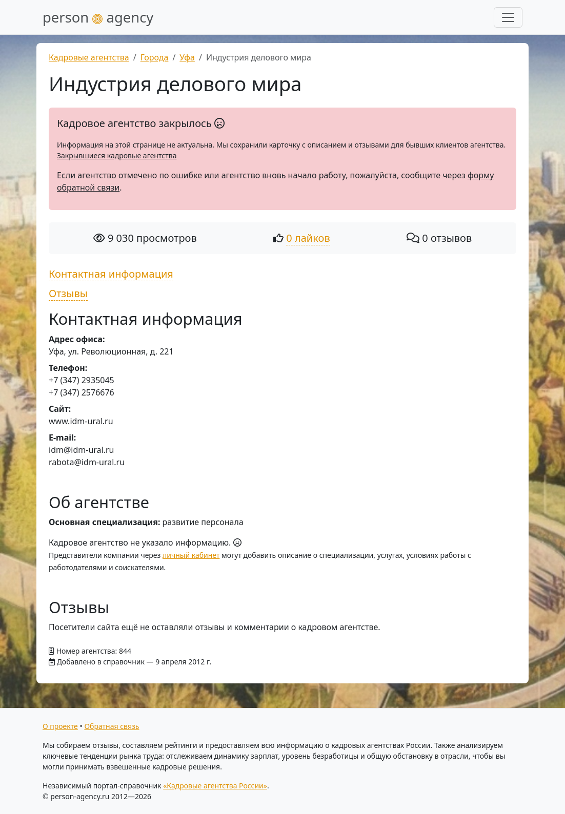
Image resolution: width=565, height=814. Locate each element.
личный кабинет (191, 555)
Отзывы (68, 293)
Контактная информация (111, 274)
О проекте (60, 726)
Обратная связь (111, 726)
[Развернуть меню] (508, 17)
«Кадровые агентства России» (215, 785)
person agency (98, 17)
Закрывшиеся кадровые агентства (116, 155)
